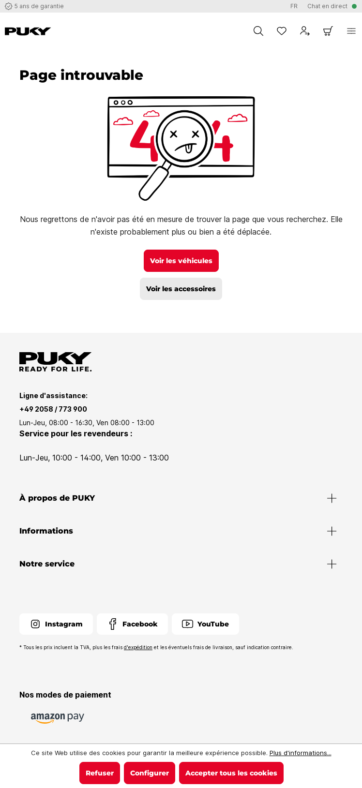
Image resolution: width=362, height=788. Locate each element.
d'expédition (138, 647)
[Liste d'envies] (281, 31)
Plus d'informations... (301, 753)
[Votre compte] (305, 31)
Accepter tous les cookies (231, 773)
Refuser (100, 773)
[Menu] (351, 31)
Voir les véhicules (181, 260)
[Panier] (328, 31)
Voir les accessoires (181, 288)
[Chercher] (258, 31)
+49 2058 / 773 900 (53, 409)
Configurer (149, 773)
